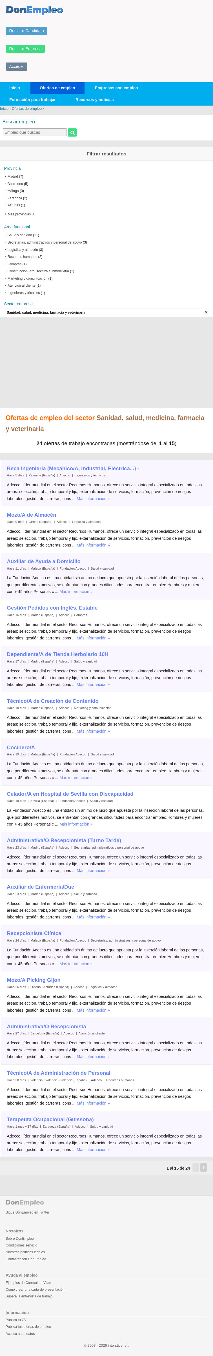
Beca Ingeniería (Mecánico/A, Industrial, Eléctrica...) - (73, 468)
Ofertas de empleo (57, 88)
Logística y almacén (23, 250)
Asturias (14, 205)
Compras (15, 264)
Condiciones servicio (21, 1245)
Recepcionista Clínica (34, 933)
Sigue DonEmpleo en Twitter (27, 1212)
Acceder (16, 66)
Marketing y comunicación (27, 278)
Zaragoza (15, 198)
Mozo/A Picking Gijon (34, 980)
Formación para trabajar (32, 99)
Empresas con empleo (116, 88)
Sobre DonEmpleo (20, 1239)
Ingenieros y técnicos (24, 293)
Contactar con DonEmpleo (26, 1259)
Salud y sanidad (20, 235)
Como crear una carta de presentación (35, 1290)
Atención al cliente (22, 285)
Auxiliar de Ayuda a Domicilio (44, 561)
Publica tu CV (16, 1320)
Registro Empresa (25, 48)
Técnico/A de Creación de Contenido (53, 701)
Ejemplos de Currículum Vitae (28, 1283)
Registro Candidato (26, 30)
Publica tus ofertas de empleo (28, 1327)
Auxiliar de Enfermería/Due (40, 887)
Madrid (13, 177)
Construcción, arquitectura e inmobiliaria (38, 271)
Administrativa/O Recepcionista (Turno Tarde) (64, 840)
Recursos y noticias (95, 99)
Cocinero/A (21, 747)
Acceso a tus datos (20, 1334)
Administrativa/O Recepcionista (46, 1026)
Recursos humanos (22, 257)
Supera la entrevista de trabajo (29, 1296)
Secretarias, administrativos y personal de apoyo (45, 242)
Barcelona (15, 184)
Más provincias (19, 214)
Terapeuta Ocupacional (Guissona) (50, 1119)
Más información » (93, 498)
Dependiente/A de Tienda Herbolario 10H (57, 654)
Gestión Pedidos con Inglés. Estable (52, 608)
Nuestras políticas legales (25, 1252)
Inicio (14, 88)
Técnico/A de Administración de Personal (58, 1073)
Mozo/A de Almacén (31, 515)
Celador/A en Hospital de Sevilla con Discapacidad (70, 794)
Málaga (13, 191)
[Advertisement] (106, 363)
